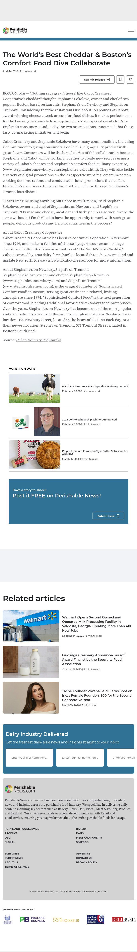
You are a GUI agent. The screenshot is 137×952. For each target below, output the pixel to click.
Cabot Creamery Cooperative (38, 340)
